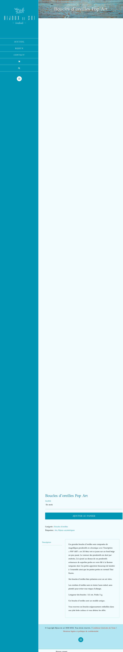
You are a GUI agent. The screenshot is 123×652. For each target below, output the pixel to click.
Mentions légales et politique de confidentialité (80, 631)
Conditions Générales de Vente (104, 628)
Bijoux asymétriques (66, 530)
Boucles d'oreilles (61, 527)
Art (56, 530)
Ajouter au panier (84, 516)
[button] (19, 68)
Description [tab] (46, 542)
